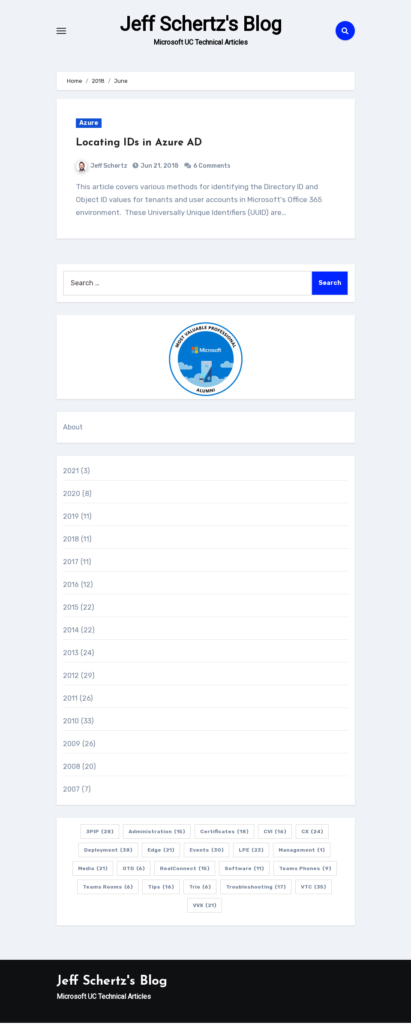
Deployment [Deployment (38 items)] (108, 852)
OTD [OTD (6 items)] (134, 870)
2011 (70, 700)
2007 (71, 791)
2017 (71, 564)
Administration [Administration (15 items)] (157, 833)
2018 (71, 541)
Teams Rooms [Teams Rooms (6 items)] (108, 889)
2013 (71, 655)
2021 (71, 473)
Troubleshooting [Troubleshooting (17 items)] (256, 889)
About (73, 429)
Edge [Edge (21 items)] (160, 852)
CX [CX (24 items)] (312, 833)
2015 (71, 609)
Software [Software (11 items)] (244, 870)
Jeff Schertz (101, 168)
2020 (72, 496)
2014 (71, 632)
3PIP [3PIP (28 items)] (100, 833)
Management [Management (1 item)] (302, 852)
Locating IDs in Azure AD (139, 145)
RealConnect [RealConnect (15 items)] (185, 870)
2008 (72, 769)
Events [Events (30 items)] (206, 852)
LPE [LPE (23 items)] (251, 852)
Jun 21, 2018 (159, 168)
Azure (88, 125)
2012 (71, 678)
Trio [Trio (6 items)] (200, 889)
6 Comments (212, 168)
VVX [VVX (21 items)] (204, 907)
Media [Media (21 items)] (93, 870)
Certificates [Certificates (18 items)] (224, 833)
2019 (71, 518)
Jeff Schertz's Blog (200, 25)
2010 (71, 723)
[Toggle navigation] (61, 32)
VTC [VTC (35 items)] (313, 889)
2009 (72, 746)
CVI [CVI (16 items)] (275, 833)
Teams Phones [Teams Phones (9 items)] (305, 870)
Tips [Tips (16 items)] (161, 889)
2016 (71, 587)
